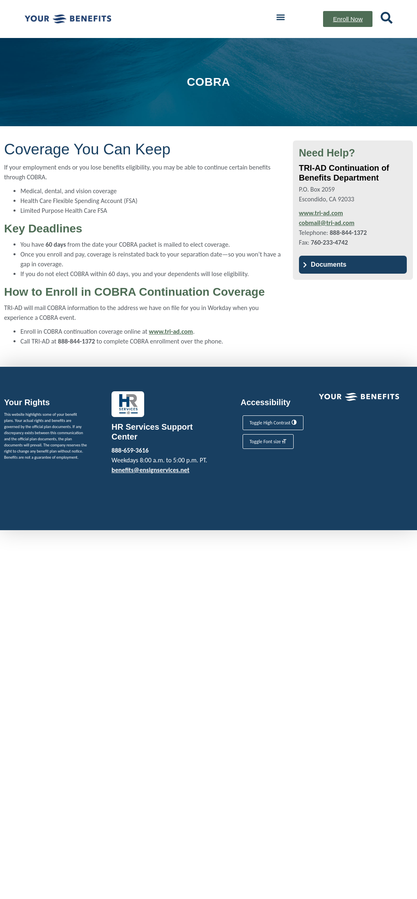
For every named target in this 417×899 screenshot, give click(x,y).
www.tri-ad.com (171, 331)
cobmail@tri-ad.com (327, 223)
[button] (281, 17)
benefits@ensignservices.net (150, 470)
